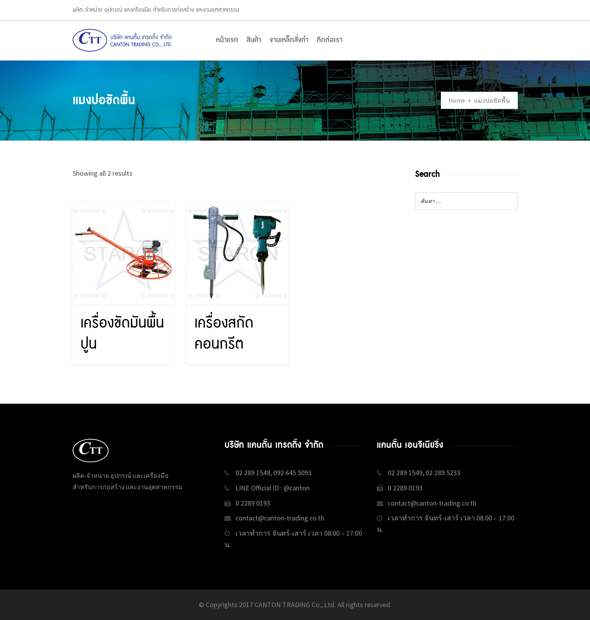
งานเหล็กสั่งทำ (288, 40)
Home (457, 100)
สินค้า (253, 40)
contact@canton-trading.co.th (279, 517)
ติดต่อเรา (329, 40)
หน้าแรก (227, 40)
